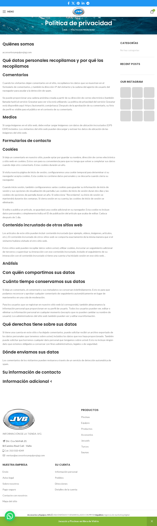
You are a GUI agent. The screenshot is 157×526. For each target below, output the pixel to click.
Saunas (85, 452)
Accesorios (87, 434)
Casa (64, 30)
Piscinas (85, 417)
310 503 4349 (16, 450)
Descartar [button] (152, 521)
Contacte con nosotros (15, 495)
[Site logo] (78, 11)
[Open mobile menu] (8, 11)
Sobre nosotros (11, 483)
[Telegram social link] (87, 3)
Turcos (85, 446)
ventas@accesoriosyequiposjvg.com (25, 455)
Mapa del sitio (10, 501)
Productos (86, 428)
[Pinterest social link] (78, 3)
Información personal (66, 471)
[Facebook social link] (69, 3)
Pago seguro (9, 489)
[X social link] (73, 3)
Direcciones (61, 483)
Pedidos (59, 477)
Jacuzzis (85, 440)
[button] (10, 516)
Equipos (85, 422)
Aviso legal (8, 477)
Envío (5, 471)
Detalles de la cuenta (66, 489)
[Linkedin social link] (83, 3)
